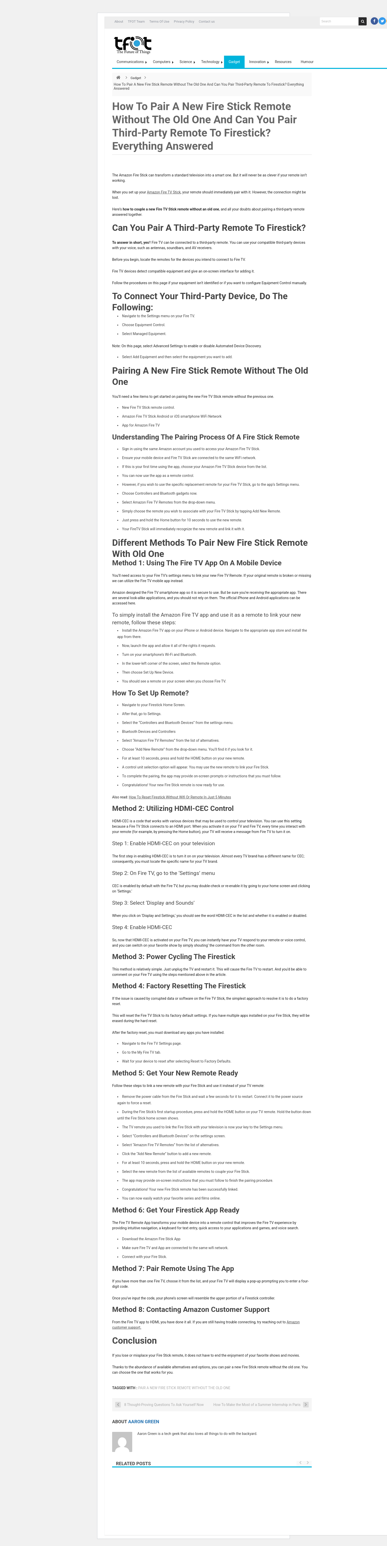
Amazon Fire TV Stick (164, 192)
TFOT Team (136, 21)
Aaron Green (143, 1421)
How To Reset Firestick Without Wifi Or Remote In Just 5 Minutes (180, 797)
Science (186, 62)
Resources (283, 62)
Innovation (257, 62)
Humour (307, 62)
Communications (130, 62)
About (118, 21)
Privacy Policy (184, 21)
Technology (210, 62)
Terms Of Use (159, 21)
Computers (161, 62)
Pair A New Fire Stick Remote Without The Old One (184, 1388)
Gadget (234, 62)
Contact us (207, 21)
